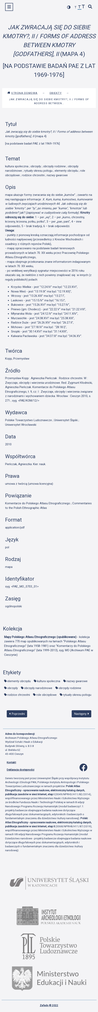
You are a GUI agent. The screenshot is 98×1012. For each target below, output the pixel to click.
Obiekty (55, 92)
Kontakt (11, 762)
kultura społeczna (48, 681)
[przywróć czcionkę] (80, 7)
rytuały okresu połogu (77, 695)
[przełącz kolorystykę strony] (69, 7)
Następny (81, 714)
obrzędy (12, 688)
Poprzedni (17, 714)
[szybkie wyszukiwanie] (90, 7)
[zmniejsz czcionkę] (76, 7)
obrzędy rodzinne (70, 688)
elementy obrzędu (19, 681)
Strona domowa (22, 92)
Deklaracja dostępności (20, 769)
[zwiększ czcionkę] (83, 7)
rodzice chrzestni (18, 695)
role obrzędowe (46, 695)
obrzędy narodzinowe (38, 688)
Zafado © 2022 (49, 1005)
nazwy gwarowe (77, 681)
